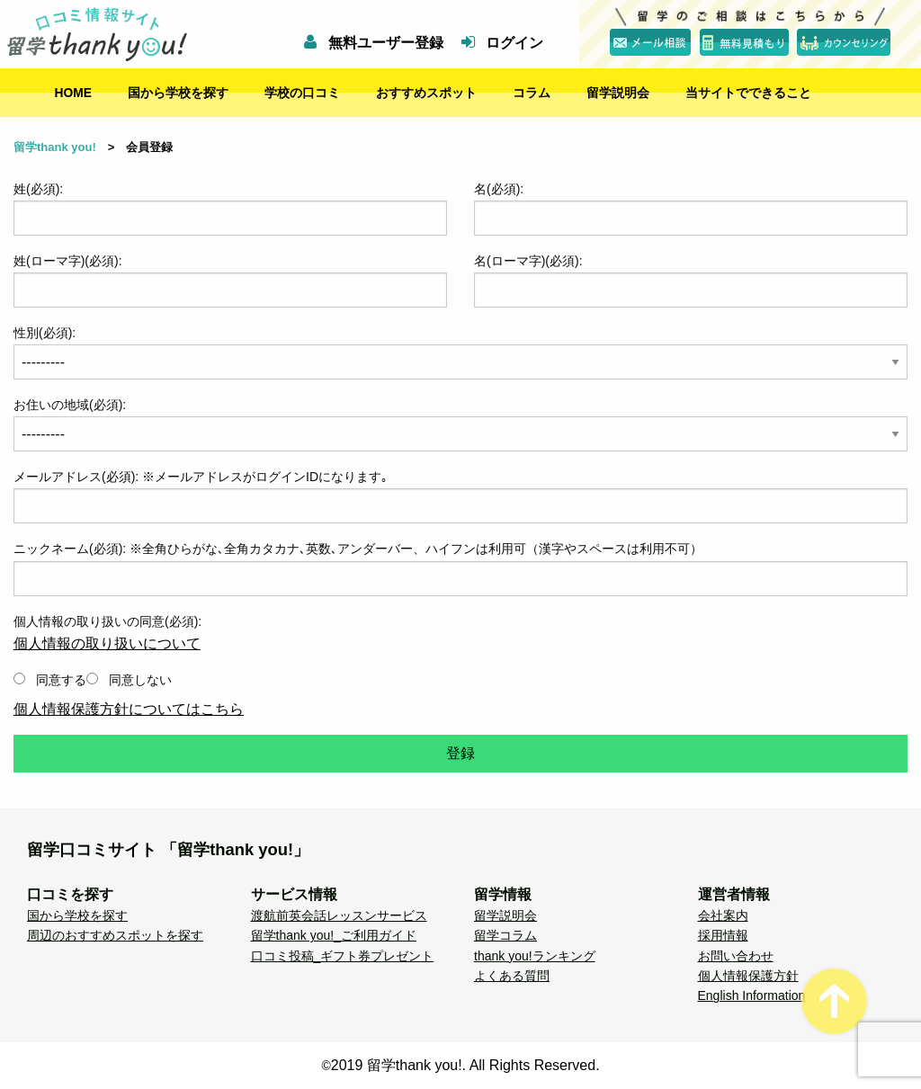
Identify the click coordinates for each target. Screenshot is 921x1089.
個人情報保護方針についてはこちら (128, 709)
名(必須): (691, 209)
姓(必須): (230, 209)
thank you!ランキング (534, 956)
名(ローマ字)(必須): (691, 281)
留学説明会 (617, 92)
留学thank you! (54, 147)
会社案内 (723, 915)
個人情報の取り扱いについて (107, 643)
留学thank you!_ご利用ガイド (333, 935)
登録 (460, 753)
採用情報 (723, 935)
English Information (752, 995)
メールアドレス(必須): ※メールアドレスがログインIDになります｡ (200, 476)
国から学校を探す (178, 92)
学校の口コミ (302, 92)
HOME (74, 92)
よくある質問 (512, 975)
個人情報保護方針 (748, 975)
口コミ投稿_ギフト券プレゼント (342, 956)
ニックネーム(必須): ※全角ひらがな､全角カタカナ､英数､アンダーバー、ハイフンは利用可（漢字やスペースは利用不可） (357, 548)
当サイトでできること (748, 92)
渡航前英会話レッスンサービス (339, 915)
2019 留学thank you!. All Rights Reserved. (465, 1065)
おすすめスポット (426, 92)
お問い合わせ (735, 956)
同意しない (129, 680)
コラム (531, 92)
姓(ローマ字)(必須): (230, 281)
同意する (49, 680)
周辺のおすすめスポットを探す (115, 935)
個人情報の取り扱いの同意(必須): (460, 656)
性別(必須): (460, 352)
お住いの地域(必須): (69, 404)
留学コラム (505, 935)
